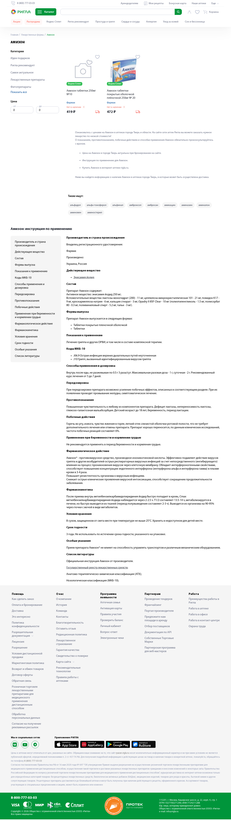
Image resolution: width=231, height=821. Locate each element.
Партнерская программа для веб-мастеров (160, 651)
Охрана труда (197, 628)
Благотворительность (70, 624)
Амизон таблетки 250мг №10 (81, 92)
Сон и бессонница (195, 21)
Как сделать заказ (23, 600)
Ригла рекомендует (78, 21)
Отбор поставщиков (157, 628)
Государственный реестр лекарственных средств (97, 569)
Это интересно (21, 618)
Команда (61, 612)
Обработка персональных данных (26, 718)
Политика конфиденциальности (25, 626)
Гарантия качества (67, 651)
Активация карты (111, 610)
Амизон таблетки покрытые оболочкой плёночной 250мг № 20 (121, 94)
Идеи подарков (20, 58)
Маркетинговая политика (28, 664)
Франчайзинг (153, 606)
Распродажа (33, 21)
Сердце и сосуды (130, 21)
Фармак (71, 102)
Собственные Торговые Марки (159, 641)
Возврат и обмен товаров (28, 670)
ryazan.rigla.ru (122, 755)
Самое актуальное (22, 72)
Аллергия (151, 21)
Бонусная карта (177, 3)
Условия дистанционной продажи (27, 657)
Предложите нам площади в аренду (156, 620)
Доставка (17, 612)
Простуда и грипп (105, 21)
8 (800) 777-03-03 (33, 762)
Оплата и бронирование (27, 606)
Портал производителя (159, 612)
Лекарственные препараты (28, 79)
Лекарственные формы (34, 35)
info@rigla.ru (172, 813)
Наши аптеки (199, 3)
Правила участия (110, 616)
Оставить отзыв (66, 630)
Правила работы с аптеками (67, 681)
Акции (16, 21)
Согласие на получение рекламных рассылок (26, 727)
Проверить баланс (111, 622)
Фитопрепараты (21, 87)
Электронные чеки (112, 639)
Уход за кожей (170, 21)
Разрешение (19, 649)
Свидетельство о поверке (72, 657)
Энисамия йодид (84, 279)
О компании (63, 600)
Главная (15, 35)
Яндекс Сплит (53, 21)
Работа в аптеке (199, 610)
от (14, 106)
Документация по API (158, 634)
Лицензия (18, 643)
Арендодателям (129, 3)
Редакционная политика (71, 636)
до (40, 106)
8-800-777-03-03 (24, 799)
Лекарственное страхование (66, 644)
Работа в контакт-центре (204, 622)
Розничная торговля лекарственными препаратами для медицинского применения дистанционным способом (24, 699)
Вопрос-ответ (108, 634)
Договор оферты (22, 676)
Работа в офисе (198, 616)
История (61, 606)
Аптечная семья (110, 604)
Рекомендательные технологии (68, 671)
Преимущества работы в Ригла (204, 602)
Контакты (62, 618)
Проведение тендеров (158, 600)
